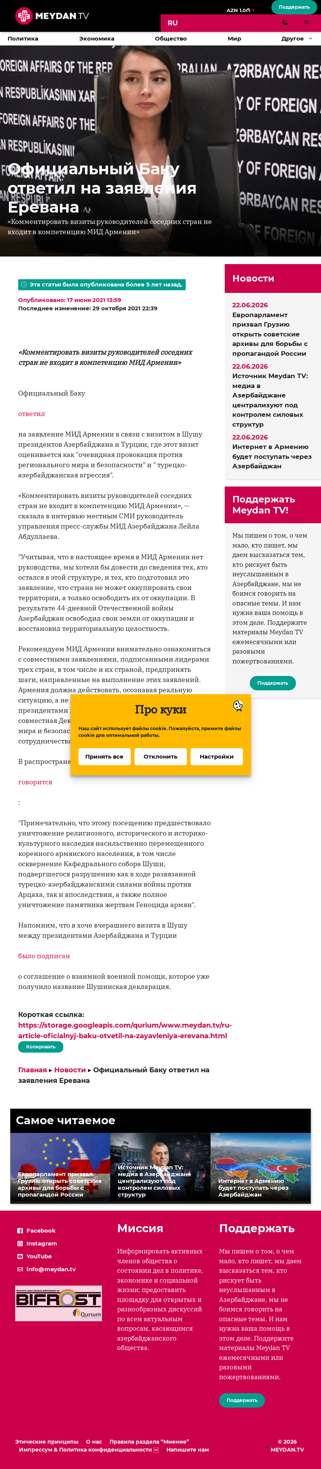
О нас (94, 1441)
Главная (32, 1070)
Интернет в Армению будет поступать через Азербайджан (272, 456)
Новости (70, 1070)
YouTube (39, 1256)
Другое (301, 38)
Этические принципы (46, 1441)
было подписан (44, 955)
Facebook (41, 1230)
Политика (23, 38)
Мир (234, 38)
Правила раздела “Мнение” (149, 1441)
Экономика (96, 38)
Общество (171, 38)
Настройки (217, 769)
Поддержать (294, 7)
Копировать (40, 1045)
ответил (31, 413)
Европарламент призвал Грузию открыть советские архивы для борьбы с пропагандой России (270, 334)
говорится (35, 782)
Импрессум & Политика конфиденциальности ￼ (89, 1449)
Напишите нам (187, 1449)
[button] (312, 38)
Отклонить (160, 769)
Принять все (104, 769)
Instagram (42, 1243)
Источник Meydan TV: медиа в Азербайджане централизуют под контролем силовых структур (270, 400)
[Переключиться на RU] (173, 23)
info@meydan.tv (51, 1269)
